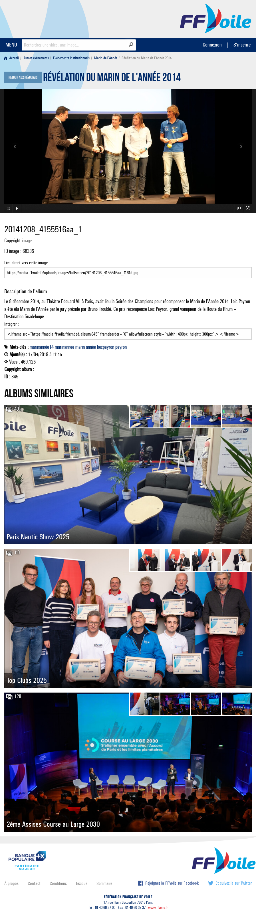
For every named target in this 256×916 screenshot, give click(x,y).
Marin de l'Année (105, 58)
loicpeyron (105, 347)
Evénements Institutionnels (71, 58)
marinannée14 (42, 347)
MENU (11, 44)
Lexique (81, 883)
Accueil (11, 58)
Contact (34, 883)
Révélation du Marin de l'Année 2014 (112, 78)
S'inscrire (242, 44)
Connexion (212, 44)
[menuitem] (12, 58)
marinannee (64, 347)
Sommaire (104, 883)
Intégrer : (128, 330)
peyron (121, 347)
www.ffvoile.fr (158, 907)
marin (80, 347)
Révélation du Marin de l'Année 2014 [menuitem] (147, 58)
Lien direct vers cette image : (128, 269)
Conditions (58, 883)
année (91, 347)
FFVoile (216, 18)
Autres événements (36, 58)
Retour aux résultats (23, 78)
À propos (11, 883)
